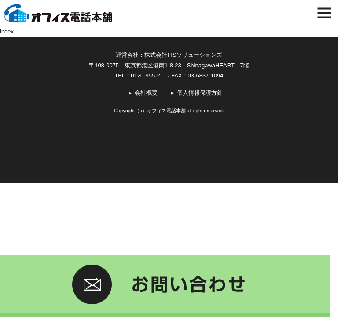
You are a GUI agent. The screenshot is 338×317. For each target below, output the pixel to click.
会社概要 (146, 92)
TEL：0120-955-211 (140, 75)
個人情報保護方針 (200, 92)
